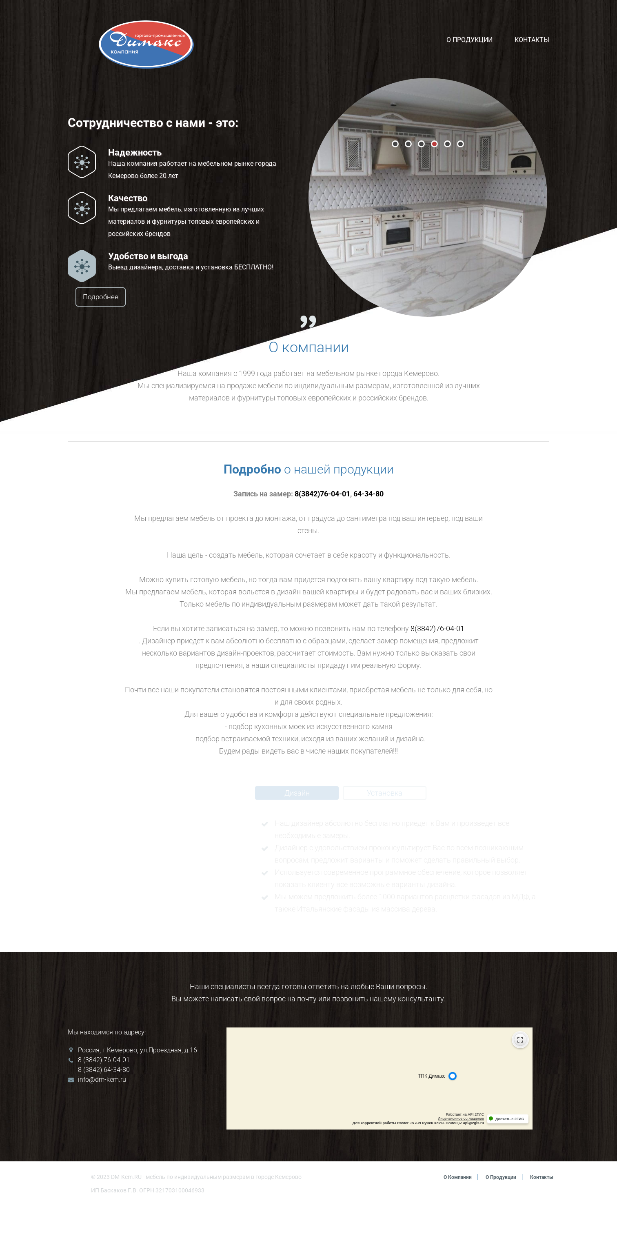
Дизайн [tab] (297, 830)
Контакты (532, 39)
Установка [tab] (384, 830)
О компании (445, 1214)
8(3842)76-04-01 (322, 531)
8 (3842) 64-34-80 (104, 1107)
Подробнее (127, 297)
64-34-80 (368, 531)
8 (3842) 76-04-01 (104, 1097)
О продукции (469, 39)
